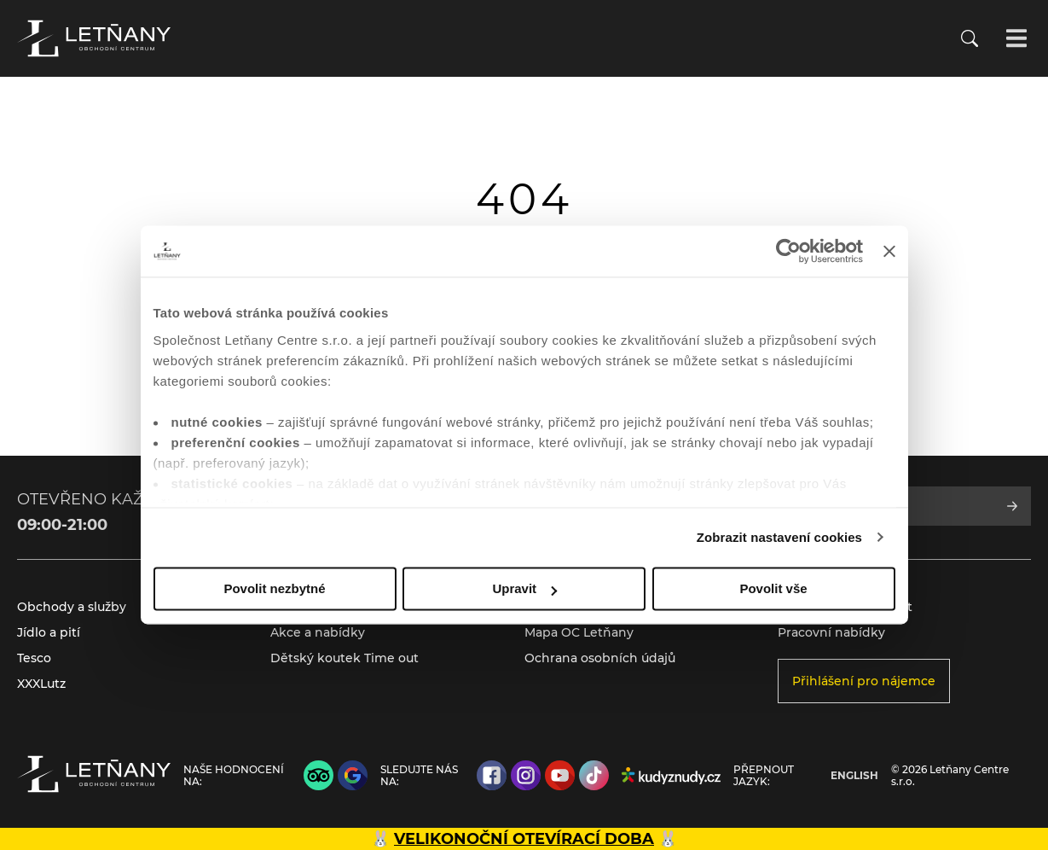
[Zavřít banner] (889, 251)
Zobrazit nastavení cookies (779, 537)
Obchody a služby (71, 606)
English (854, 776)
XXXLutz (41, 683)
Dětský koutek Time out (344, 658)
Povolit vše (773, 588)
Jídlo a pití (48, 632)
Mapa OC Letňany (579, 632)
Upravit (524, 588)
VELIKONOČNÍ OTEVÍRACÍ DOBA (524, 839)
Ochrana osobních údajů (599, 658)
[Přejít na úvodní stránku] (94, 38)
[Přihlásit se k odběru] (1012, 506)
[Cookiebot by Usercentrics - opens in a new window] (788, 251)
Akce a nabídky (317, 632)
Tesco (34, 658)
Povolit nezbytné (274, 588)
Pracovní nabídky (831, 632)
